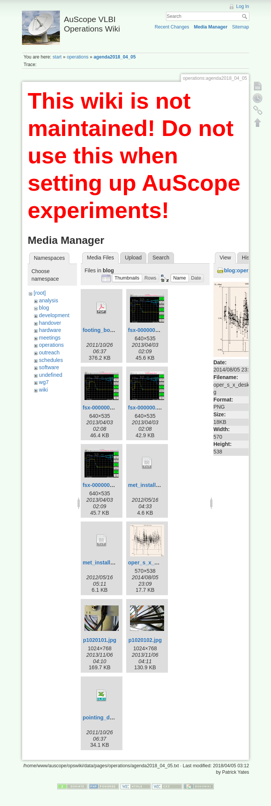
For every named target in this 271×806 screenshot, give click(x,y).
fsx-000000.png (147, 408)
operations (77, 57)
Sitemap (240, 27)
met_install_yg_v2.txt (109, 562)
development (54, 315)
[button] (127, 278)
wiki (43, 390)
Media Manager (210, 27)
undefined (51, 375)
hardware (50, 330)
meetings (50, 338)
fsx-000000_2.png (105, 485)
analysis (48, 300)
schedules (51, 360)
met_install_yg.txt (150, 485)
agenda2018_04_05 (115, 57)
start (57, 57)
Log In (242, 6)
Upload (133, 257)
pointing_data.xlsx (106, 717)
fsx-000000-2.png (149, 330)
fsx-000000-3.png (104, 408)
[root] (40, 293)
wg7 (44, 382)
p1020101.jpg (99, 640)
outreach (49, 352)
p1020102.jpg (145, 640)
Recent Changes (172, 27)
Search (245, 16)
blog (44, 308)
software (49, 367)
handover (50, 323)
